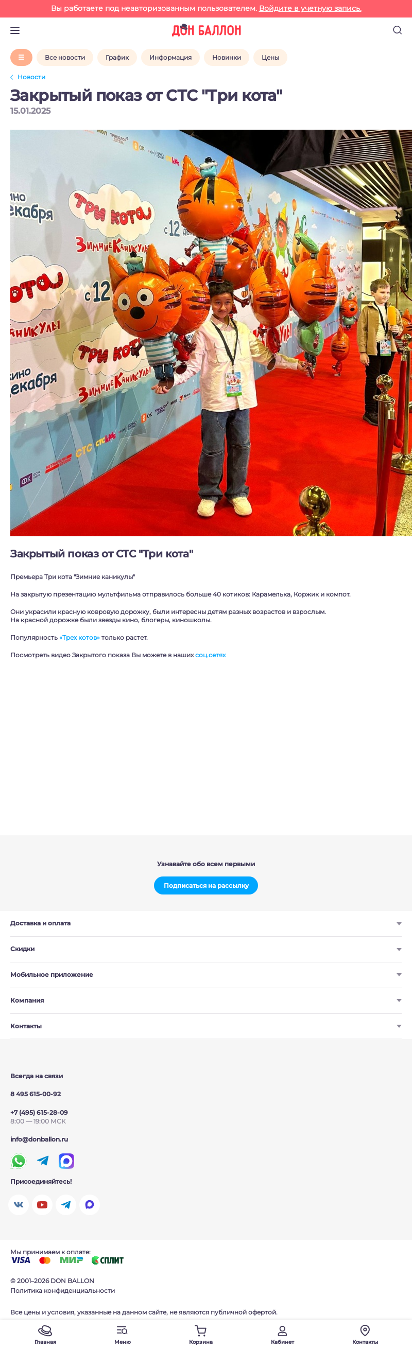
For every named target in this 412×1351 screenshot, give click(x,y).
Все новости (65, 57)
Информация (170, 57)
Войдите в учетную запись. (310, 8)
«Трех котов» (79, 637)
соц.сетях (210, 655)
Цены (270, 57)
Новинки (226, 57)
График (117, 57)
